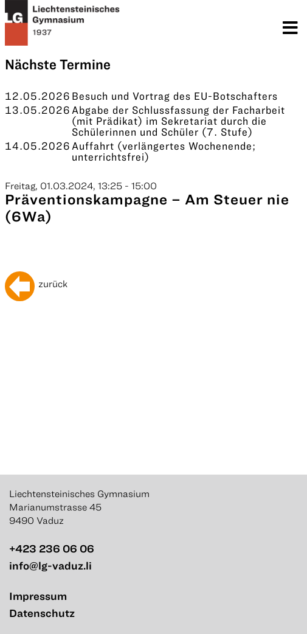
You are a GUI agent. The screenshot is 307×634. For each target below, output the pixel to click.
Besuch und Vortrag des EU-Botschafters (175, 95)
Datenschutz (42, 613)
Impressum (38, 596)
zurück (52, 283)
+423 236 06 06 (51, 548)
